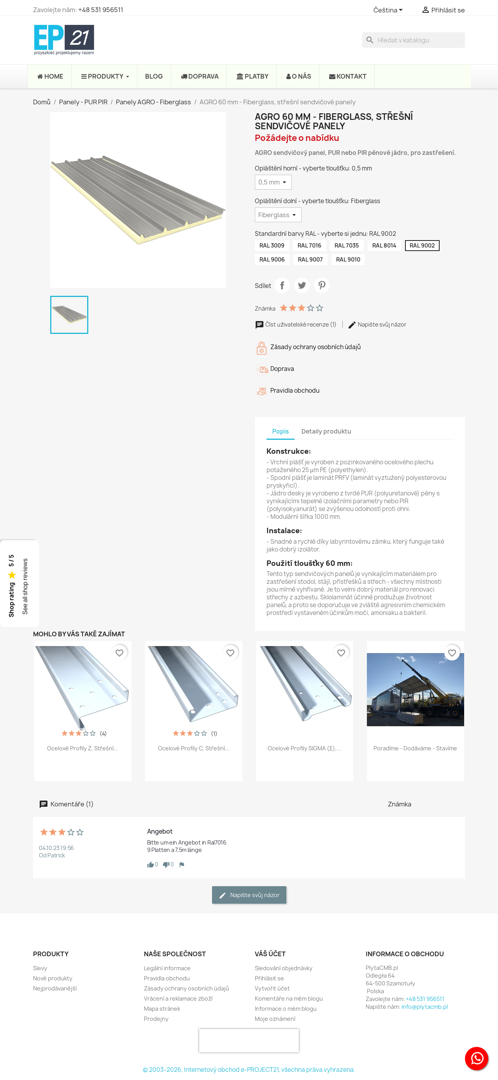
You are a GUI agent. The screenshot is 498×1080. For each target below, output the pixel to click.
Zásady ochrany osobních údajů (186, 988)
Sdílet (282, 285)
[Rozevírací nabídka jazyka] (389, 10)
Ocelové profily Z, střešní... (82, 748)
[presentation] (249, 1040)
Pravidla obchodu (167, 978)
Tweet (302, 285)
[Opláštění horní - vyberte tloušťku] (273, 182)
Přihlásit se (269, 978)
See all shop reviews (25, 586)
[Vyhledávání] (413, 40)
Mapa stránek (162, 1008)
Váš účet (270, 954)
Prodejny (156, 1018)
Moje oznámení (275, 1018)
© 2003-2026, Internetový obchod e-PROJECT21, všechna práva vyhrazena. (249, 1070)
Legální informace (167, 968)
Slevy (40, 968)
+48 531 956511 (100, 9)
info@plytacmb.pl (425, 1006)
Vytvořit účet (272, 988)
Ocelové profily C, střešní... (194, 748)
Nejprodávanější (55, 988)
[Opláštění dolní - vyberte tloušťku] (278, 214)
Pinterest (322, 285)
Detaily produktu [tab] (326, 431)
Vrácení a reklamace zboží (178, 998)
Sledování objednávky (283, 968)
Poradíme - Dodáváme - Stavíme (415, 748)
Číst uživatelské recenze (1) (296, 324)
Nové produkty (52, 978)
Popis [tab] (280, 431)
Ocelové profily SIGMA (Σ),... (304, 748)
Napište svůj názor (377, 324)
